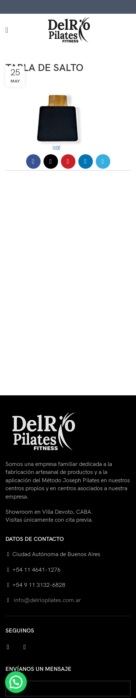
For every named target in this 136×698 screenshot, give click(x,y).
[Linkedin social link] (85, 161)
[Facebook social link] (33, 161)
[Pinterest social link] (68, 161)
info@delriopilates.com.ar (46, 600)
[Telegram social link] (103, 161)
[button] (16, 682)
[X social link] (51, 161)
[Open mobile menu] (7, 30)
